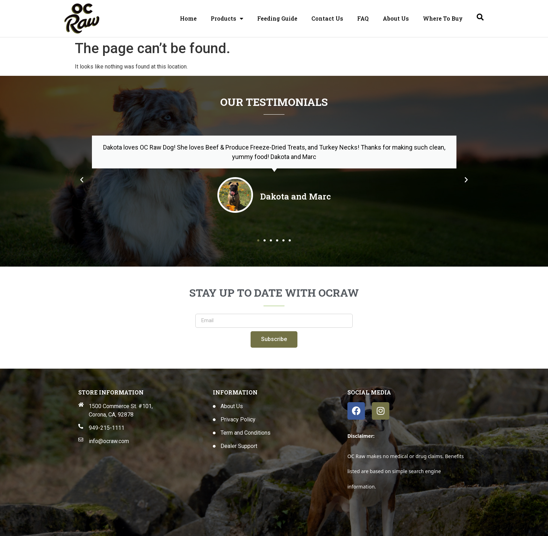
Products (227, 18)
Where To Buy (443, 18)
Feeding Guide (277, 18)
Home (188, 18)
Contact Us (327, 18)
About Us (396, 18)
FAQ (363, 18)
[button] (81, 179)
